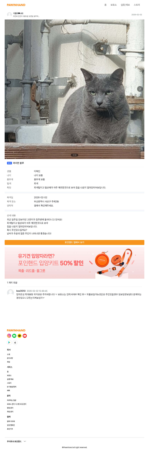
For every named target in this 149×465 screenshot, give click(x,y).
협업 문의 (10, 408)
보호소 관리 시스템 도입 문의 (16, 404)
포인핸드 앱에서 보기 (74, 242)
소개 (8, 354)
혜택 (8, 391)
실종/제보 (125, 4)
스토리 (137, 4)
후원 (8, 362)
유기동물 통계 (11, 387)
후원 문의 (10, 412)
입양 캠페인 (11, 425)
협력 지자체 (11, 421)
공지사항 (10, 358)
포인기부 (10, 429)
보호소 (114, 4)
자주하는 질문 (11, 400)
